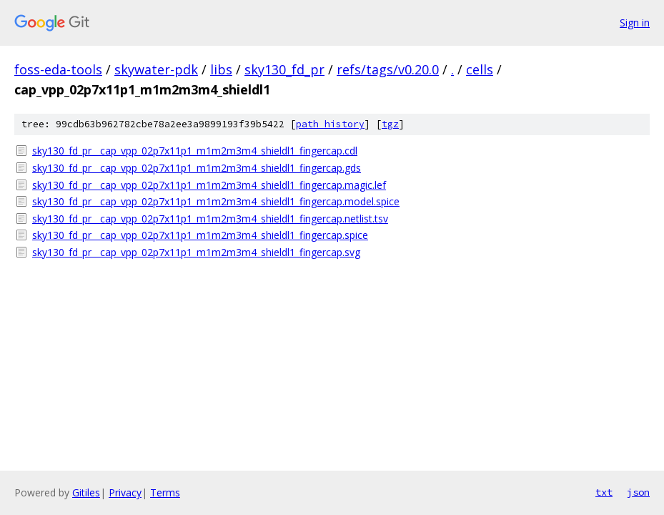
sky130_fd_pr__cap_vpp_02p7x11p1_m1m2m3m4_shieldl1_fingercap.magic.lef (209, 185)
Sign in (635, 22)
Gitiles (86, 492)
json (638, 492)
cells (479, 69)
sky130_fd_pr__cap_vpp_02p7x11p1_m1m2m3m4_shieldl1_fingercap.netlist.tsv (210, 218)
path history (330, 124)
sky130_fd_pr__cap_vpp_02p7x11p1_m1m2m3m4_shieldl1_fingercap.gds (196, 168)
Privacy (125, 492)
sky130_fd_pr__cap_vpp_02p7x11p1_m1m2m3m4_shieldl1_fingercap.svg (196, 252)
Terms (165, 492)
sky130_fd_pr (284, 69)
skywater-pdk (156, 69)
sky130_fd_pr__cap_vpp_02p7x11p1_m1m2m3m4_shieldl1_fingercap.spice (200, 235)
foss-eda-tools (58, 69)
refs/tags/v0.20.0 (388, 69)
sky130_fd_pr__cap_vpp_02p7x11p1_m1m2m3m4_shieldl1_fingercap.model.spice (216, 201)
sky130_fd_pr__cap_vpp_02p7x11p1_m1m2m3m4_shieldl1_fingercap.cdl (194, 150)
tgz (390, 124)
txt (604, 492)
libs (221, 69)
